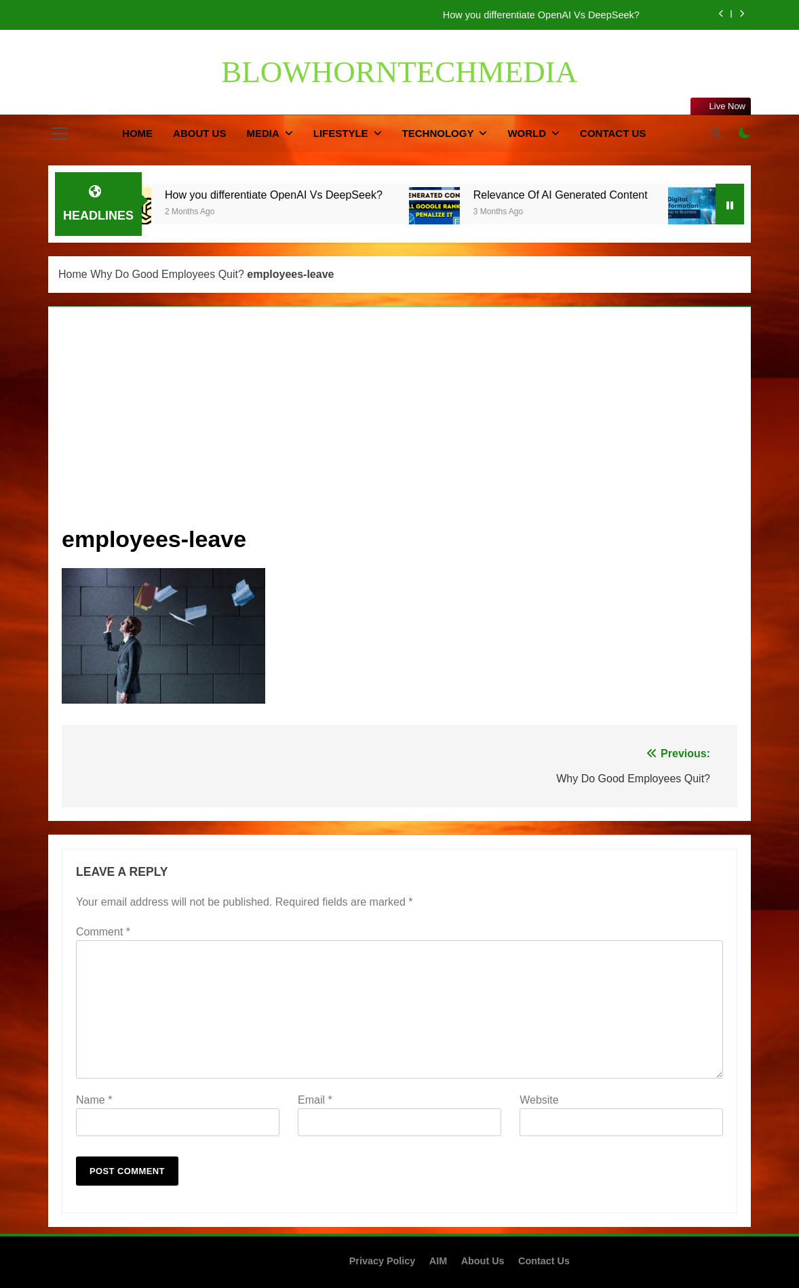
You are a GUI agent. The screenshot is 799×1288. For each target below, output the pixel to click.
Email (315, 1100)
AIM (438, 1260)
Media (262, 133)
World (526, 133)
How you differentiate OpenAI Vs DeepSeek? (544, 14)
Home (137, 133)
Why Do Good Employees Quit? (167, 274)
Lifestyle (340, 133)
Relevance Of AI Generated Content (575, 194)
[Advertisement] (399, 422)
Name (94, 1100)
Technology (438, 133)
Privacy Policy (382, 1260)
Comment (103, 932)
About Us (199, 133)
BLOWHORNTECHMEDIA (399, 72)
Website (539, 1100)
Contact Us (613, 133)
